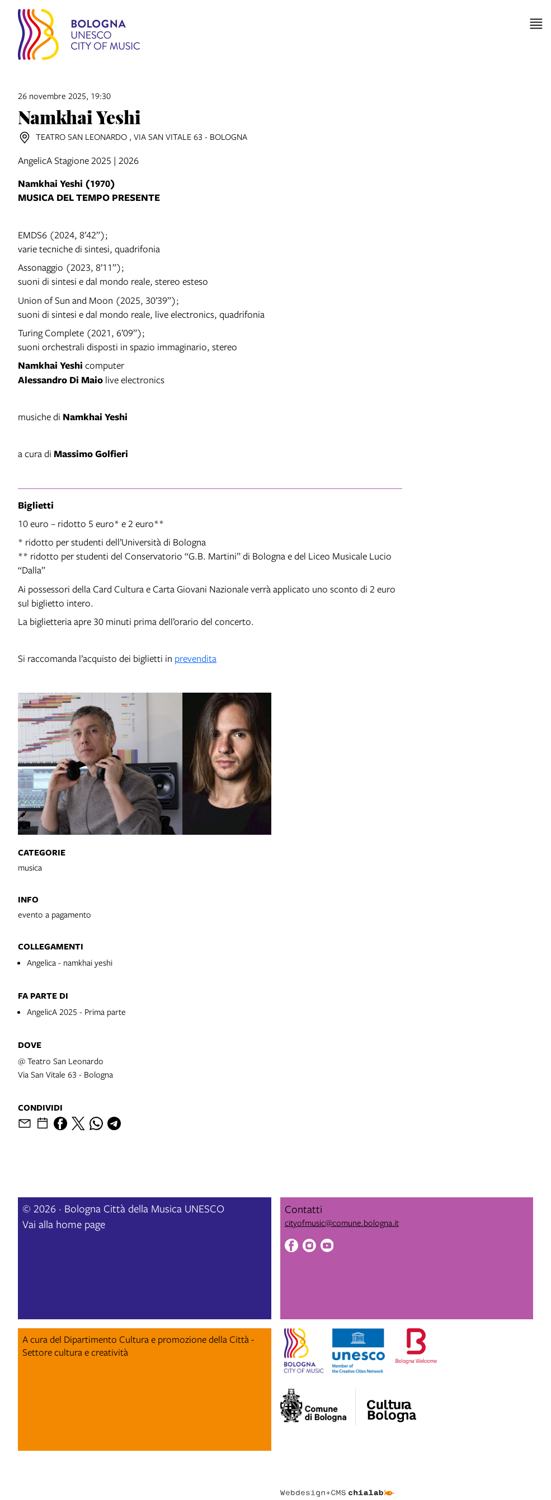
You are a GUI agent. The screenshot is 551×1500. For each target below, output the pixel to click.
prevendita (195, 658)
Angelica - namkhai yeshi (69, 962)
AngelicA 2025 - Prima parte (76, 1011)
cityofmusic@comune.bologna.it (342, 1222)
